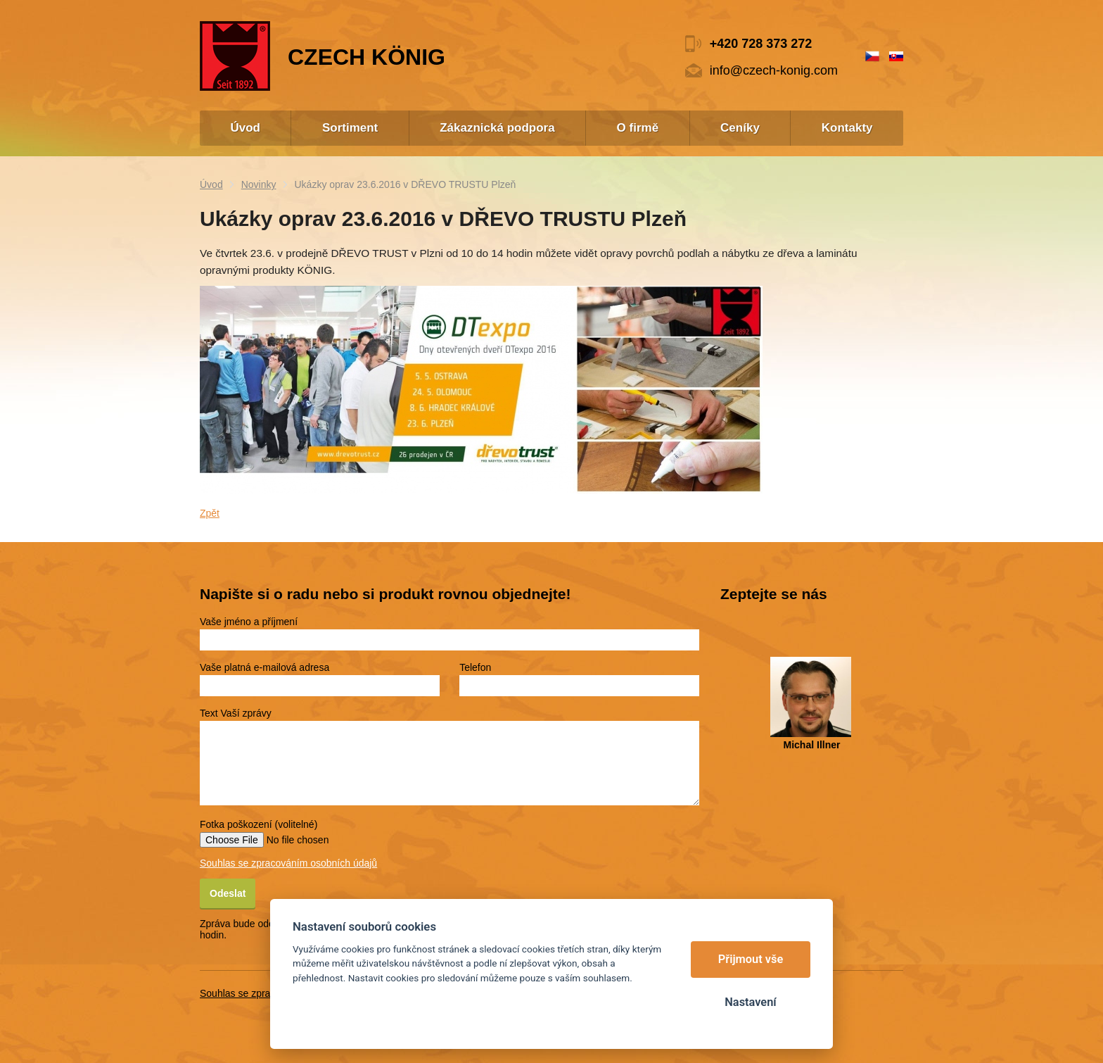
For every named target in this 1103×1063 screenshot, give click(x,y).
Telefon (475, 667)
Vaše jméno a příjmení (249, 621)
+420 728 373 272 (761, 44)
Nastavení (750, 1002)
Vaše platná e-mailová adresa (264, 667)
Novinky (258, 184)
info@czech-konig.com (774, 70)
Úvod (211, 184)
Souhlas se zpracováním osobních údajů (288, 863)
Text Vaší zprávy (236, 713)
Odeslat (228, 893)
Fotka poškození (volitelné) (258, 824)
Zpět (209, 513)
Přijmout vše (751, 959)
